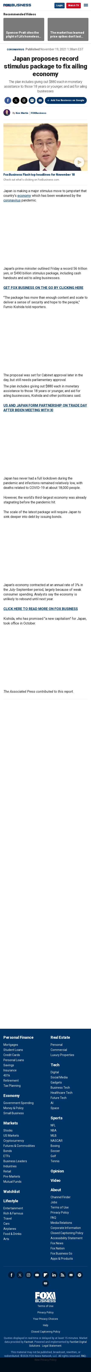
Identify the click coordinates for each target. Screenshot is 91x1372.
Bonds (7, 1151)
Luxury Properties (62, 1055)
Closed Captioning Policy (67, 1233)
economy (24, 196)
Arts (6, 1239)
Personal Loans (13, 1060)
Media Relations (61, 1222)
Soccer (55, 1151)
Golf (53, 1156)
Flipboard (45, 1275)
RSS (62, 1275)
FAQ (53, 1217)
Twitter (16, 100)
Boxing (55, 1145)
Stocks (8, 1130)
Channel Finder (61, 1197)
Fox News (57, 1243)
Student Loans (13, 1050)
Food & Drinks (12, 1234)
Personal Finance (18, 1037)
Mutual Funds (12, 1181)
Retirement (11, 1080)
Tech (55, 1065)
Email (40, 100)
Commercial (59, 1050)
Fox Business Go (61, 1253)
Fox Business (17, 5)
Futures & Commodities (19, 1145)
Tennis (55, 1161)
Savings (8, 1065)
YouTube (37, 1275)
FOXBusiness (38, 113)
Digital (55, 1072)
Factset (28, 1341)
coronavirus (12, 200)
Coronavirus (15, 49)
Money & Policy (13, 1108)
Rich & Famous (13, 1213)
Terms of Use (60, 1207)
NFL (53, 1125)
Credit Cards (11, 1055)
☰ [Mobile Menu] (86, 5)
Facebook (7, 100)
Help (45, 1325)
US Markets (11, 1135)
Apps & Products (62, 1258)
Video (56, 1180)
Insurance (10, 1070)
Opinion (57, 1171)
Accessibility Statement (66, 1238)
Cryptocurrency (13, 1140)
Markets (10, 1123)
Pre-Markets (11, 1176)
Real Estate (60, 1037)
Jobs (54, 1202)
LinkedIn (54, 1275)
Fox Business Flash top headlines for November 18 (39, 174)
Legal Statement (51, 1345)
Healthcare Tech (62, 1092)
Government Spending (18, 1103)
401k (6, 1075)
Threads (24, 100)
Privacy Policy (60, 1212)
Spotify (79, 1275)
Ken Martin (22, 113)
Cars (6, 1223)
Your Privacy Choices (45, 1318)
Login (59, 5)
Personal (57, 1044)
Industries (10, 1166)
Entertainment (13, 1208)
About (56, 1190)
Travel (7, 1218)
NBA (54, 1130)
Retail (7, 1171)
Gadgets (56, 1082)
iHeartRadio (45, 1283)
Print (32, 100)
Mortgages (10, 1044)
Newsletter (71, 1275)
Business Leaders (15, 1161)
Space (55, 1108)
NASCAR (57, 1140)
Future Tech (59, 1098)
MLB (54, 1135)
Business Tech (60, 1087)
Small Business (13, 1113)
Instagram (28, 1275)
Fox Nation (58, 1248)
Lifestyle (10, 1201)
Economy (11, 1095)
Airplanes (9, 1228)
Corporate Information (66, 1228)
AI (52, 1103)
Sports (56, 1118)
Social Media (59, 1077)
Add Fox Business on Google (67, 100)
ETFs (6, 1156)
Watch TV (73, 5)
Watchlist (11, 1191)
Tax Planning (12, 1085)
